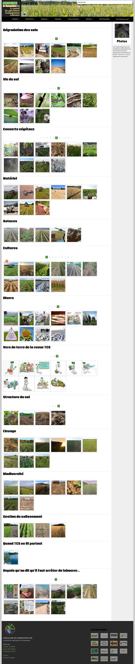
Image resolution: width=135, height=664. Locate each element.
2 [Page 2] (55, 88)
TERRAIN (44, 19)
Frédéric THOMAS (9, 646)
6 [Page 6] (59, 138)
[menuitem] (5, 19)
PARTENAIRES (104, 19)
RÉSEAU (89, 19)
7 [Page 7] (62, 138)
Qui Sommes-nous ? (123, 19)
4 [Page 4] (53, 138)
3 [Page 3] (59, 38)
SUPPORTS (29, 19)
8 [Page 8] (65, 138)
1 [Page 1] (53, 38)
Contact (5, 655)
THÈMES (15, 19)
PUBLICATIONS (73, 19)
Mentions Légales (9, 657)
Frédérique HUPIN (9, 651)
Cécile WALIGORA (9, 649)
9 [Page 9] (68, 138)
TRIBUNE (58, 19)
